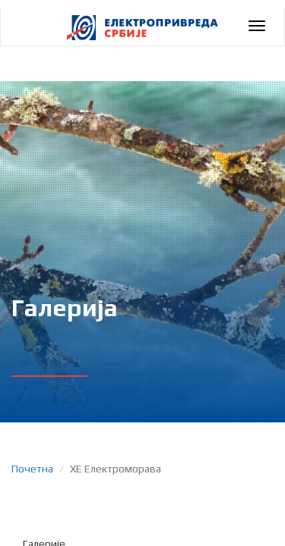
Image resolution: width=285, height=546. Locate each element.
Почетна (32, 469)
